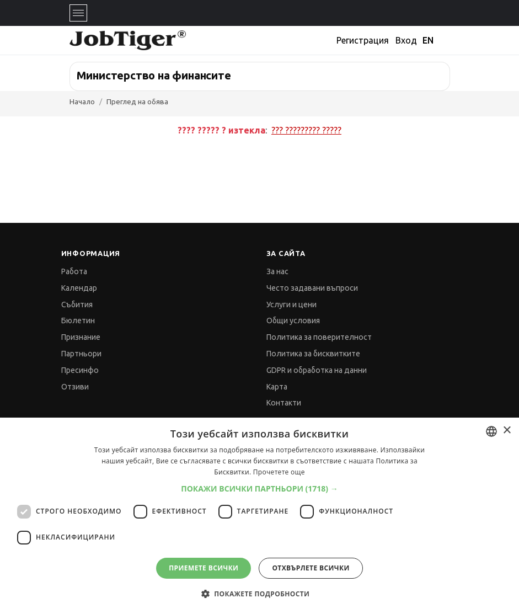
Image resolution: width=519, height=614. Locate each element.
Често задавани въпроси (312, 288)
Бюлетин (78, 320)
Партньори (81, 353)
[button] (259, 488)
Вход (406, 40)
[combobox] (491, 431)
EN (428, 40)
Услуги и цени (291, 304)
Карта (276, 386)
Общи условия (293, 320)
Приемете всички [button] (203, 568)
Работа (74, 271)
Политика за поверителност (319, 337)
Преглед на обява (137, 101)
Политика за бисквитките (313, 353)
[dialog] (259, 516)
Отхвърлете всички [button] (310, 568)
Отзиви (75, 386)
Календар (79, 288)
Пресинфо (80, 370)
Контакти (283, 402)
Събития (77, 304)
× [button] (506, 430)
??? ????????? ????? (306, 130)
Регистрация (362, 40)
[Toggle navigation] (78, 13)
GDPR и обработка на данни (316, 370)
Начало (82, 101)
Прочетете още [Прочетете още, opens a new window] (279, 472)
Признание (80, 337)
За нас (277, 271)
